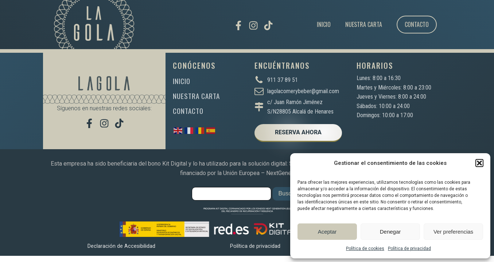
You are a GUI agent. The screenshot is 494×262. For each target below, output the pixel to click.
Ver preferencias (453, 232)
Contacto (417, 24)
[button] (479, 163)
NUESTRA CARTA (196, 96)
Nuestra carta (363, 24)
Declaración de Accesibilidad (121, 246)
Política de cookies (365, 248)
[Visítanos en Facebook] (238, 25)
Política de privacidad (409, 248)
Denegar (390, 232)
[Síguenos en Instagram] (253, 25)
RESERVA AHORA (298, 132)
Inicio (324, 24)
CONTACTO (188, 111)
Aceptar (327, 232)
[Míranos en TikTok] (268, 25)
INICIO (181, 81)
